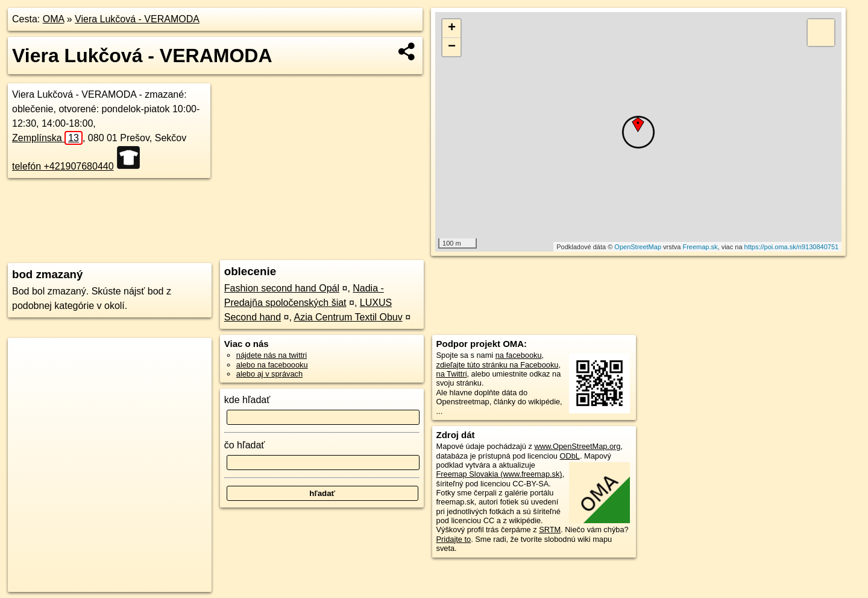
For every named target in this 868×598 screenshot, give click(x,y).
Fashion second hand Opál (281, 288)
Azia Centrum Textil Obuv (348, 317)
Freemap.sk (699, 246)
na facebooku (518, 355)
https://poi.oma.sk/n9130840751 (791, 246)
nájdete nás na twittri (271, 355)
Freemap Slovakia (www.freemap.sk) (499, 474)
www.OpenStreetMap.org (577, 446)
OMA (53, 19)
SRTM (550, 529)
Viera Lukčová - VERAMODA (137, 19)
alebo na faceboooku (272, 364)
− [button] (452, 47)
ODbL (569, 455)
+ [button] (452, 28)
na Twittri (451, 373)
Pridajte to (453, 539)
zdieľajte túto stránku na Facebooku (497, 364)
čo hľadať (244, 445)
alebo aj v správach (269, 373)
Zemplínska (47, 138)
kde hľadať (247, 400)
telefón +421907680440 (63, 166)
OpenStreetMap (637, 246)
